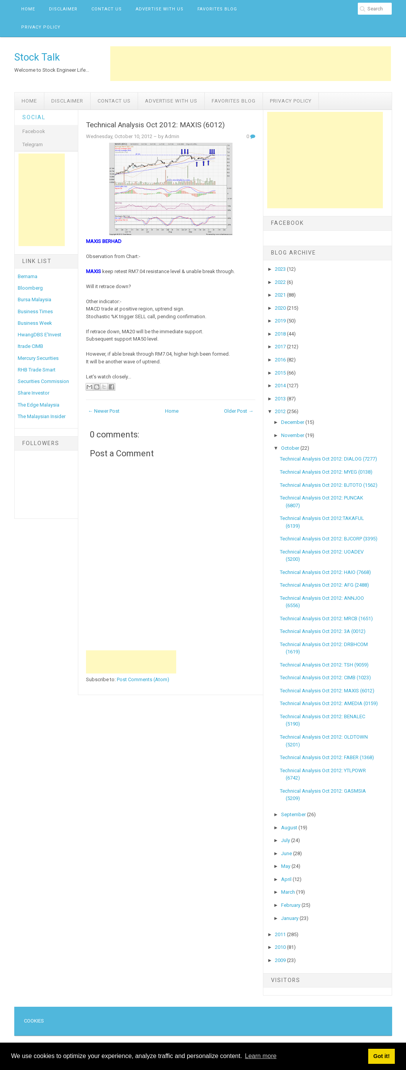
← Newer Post (104, 411)
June (287, 853)
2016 (281, 360)
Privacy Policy (41, 27)
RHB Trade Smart (37, 370)
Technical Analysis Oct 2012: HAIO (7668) (325, 572)
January (290, 918)
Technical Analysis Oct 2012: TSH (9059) (324, 665)
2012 (281, 411)
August (289, 827)
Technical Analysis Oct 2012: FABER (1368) (327, 757)
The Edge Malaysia (38, 405)
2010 (281, 947)
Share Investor (33, 393)
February (291, 905)
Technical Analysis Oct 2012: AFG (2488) (324, 585)
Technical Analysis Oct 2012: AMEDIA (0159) (329, 703)
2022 (281, 282)
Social (33, 117)
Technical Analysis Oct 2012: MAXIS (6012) (155, 125)
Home (28, 9)
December (293, 422)
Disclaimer (63, 9)
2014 (281, 385)
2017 (281, 346)
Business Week (35, 323)
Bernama (27, 276)
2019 (281, 321)
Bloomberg (30, 288)
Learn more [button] (260, 1056)
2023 (281, 269)
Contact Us (106, 9)
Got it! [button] (381, 1056)
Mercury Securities (38, 358)
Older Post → (238, 411)
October (290, 448)
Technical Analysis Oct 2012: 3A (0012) (323, 631)
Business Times (35, 311)
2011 (281, 934)
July (286, 840)
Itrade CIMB (30, 346)
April (287, 879)
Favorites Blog (217, 9)
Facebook (33, 131)
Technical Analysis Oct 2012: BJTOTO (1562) (328, 485)
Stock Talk (37, 57)
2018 (281, 334)
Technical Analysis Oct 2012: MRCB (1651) (326, 618)
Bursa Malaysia (34, 299)
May (286, 866)
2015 (281, 373)
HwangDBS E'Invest (39, 335)
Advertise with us (160, 9)
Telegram (32, 144)
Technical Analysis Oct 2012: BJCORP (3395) (328, 539)
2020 (281, 308)
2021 (281, 295)
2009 (281, 960)
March (288, 892)
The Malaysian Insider (42, 416)
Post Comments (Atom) (143, 679)
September (294, 814)
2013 (281, 399)
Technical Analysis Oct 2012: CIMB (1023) (325, 677)
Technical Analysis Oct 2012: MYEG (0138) (326, 472)
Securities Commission (43, 381)
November (293, 435)
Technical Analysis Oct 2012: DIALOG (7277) (328, 459)
